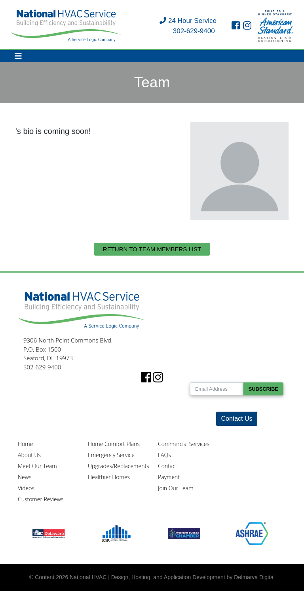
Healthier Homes (109, 477)
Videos (26, 488)
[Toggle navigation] (18, 56)
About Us (29, 455)
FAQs (164, 455)
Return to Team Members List (152, 249)
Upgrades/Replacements (118, 466)
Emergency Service (111, 455)
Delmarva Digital (254, 577)
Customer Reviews (40, 499)
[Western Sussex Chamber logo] (184, 533)
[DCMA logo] (116, 533)
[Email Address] (216, 388)
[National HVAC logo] (66, 25)
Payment (169, 477)
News (24, 477)
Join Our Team (176, 488)
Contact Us (236, 418)
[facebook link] (236, 26)
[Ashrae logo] (252, 533)
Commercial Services (183, 444)
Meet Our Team (37, 466)
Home (25, 444)
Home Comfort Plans (114, 444)
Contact (167, 466)
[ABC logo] (48, 533)
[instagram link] (247, 26)
